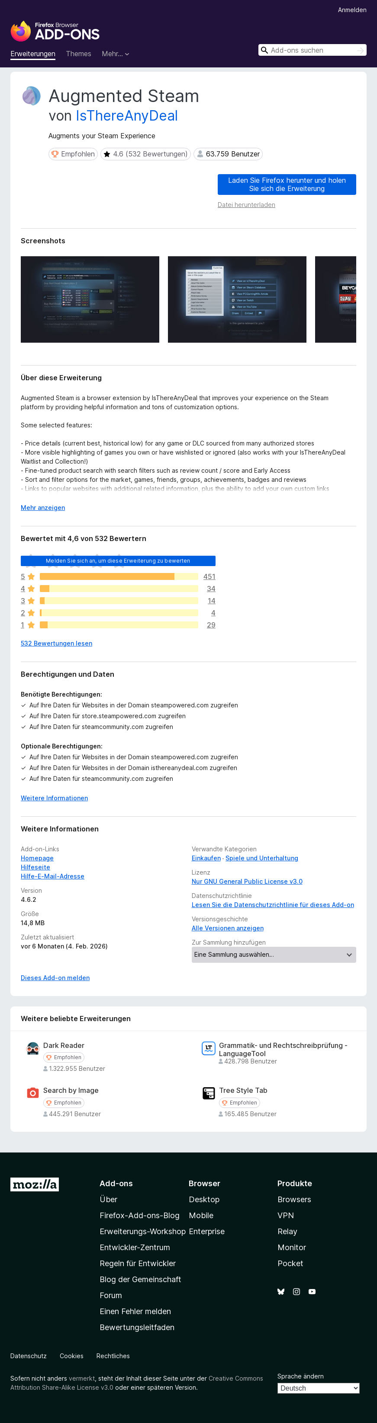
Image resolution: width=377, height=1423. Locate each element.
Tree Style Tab (243, 1090)
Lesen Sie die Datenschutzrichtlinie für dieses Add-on (273, 904)
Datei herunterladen (246, 204)
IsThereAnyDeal (127, 115)
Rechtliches (113, 1355)
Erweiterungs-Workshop (143, 1231)
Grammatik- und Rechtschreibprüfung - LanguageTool (283, 1049)
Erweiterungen (32, 53)
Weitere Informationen (54, 798)
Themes (78, 53)
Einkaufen (206, 858)
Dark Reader (63, 1045)
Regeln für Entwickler (138, 1263)
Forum (111, 1295)
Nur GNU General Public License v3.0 (247, 881)
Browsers (294, 1199)
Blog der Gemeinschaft (140, 1279)
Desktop (204, 1199)
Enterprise (207, 1231)
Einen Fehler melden (135, 1311)
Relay (287, 1231)
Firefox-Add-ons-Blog (140, 1215)
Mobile (201, 1215)
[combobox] (312, 50)
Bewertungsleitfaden (137, 1327)
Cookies (72, 1355)
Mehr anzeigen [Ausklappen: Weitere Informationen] (43, 507)
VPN (285, 1215)
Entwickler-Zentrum (135, 1247)
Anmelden (352, 9)
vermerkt (82, 1378)
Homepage (37, 858)
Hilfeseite (35, 867)
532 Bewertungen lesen (56, 643)
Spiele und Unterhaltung (262, 858)
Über (108, 1199)
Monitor (291, 1247)
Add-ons (116, 1183)
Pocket (290, 1263)
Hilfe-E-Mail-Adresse (52, 876)
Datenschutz (28, 1355)
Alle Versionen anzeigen (228, 928)
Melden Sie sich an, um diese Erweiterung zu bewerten (118, 560)
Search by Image (71, 1090)
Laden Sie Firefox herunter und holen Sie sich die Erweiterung (287, 184)
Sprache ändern (300, 1376)
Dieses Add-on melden (55, 977)
